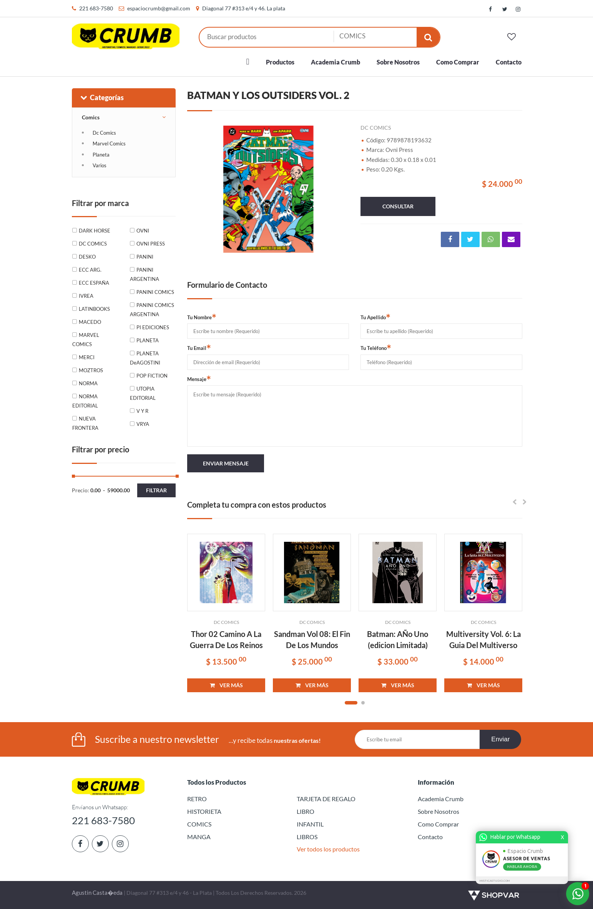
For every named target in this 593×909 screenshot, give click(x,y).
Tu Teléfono (375, 348)
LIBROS (307, 836)
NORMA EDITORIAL (85, 401)
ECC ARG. (90, 270)
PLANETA (147, 340)
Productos (280, 62)
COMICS (199, 824)
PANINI (144, 257)
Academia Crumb (335, 62)
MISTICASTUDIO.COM (496, 881)
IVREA (86, 296)
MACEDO (90, 322)
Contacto (509, 62)
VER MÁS (226, 685)
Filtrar (156, 490)
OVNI (142, 231)
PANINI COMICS (155, 292)
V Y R (142, 411)
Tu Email (199, 348)
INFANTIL (310, 824)
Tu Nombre (201, 317)
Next (339, 189)
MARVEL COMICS (85, 339)
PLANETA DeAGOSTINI (145, 358)
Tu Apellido (375, 317)
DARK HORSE (94, 231)
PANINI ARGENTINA (144, 274)
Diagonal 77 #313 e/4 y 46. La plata (243, 8)
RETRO (197, 798)
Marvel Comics (109, 143)
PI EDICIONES (152, 327)
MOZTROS (91, 370)
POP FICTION (152, 376)
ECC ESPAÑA (94, 283)
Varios (99, 165)
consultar (398, 206)
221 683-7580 (96, 8)
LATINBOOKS (94, 309)
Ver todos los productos (328, 849)
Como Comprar (457, 62)
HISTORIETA (204, 811)
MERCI (87, 357)
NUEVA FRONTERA (85, 423)
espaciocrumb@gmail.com (158, 8)
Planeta (101, 155)
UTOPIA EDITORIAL (143, 393)
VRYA (142, 424)
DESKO (87, 257)
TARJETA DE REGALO (326, 798)
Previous (197, 189)
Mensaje (199, 379)
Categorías (102, 97)
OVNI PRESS (150, 244)
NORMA (88, 383)
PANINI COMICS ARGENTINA (152, 309)
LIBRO (305, 811)
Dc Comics (104, 133)
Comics (91, 117)
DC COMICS (93, 244)
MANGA (199, 836)
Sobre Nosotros (398, 62)
